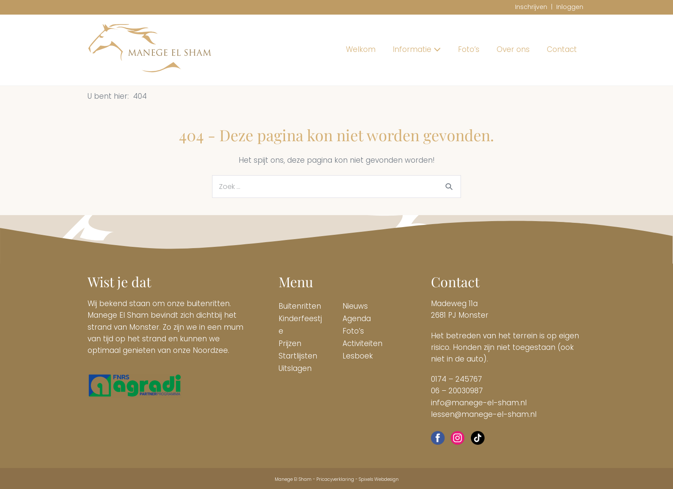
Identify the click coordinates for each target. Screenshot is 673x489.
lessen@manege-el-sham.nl (484, 414)
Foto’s (468, 49)
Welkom (361, 49)
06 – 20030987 (457, 391)
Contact (562, 49)
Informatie (417, 49)
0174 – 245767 (456, 379)
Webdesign (386, 479)
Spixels (366, 479)
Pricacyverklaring (335, 479)
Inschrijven (531, 7)
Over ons (513, 49)
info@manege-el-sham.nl (479, 403)
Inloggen (569, 7)
